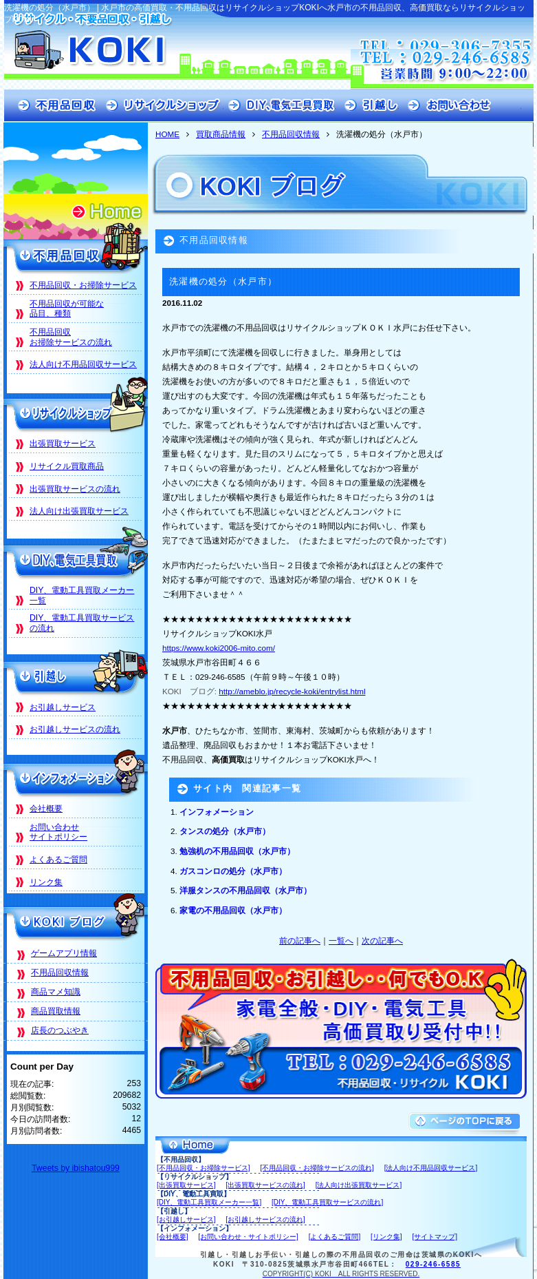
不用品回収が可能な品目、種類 (67, 309)
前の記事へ (299, 940)
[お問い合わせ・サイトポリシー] (248, 1236)
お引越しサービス (63, 707)
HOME (167, 133)
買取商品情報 (220, 133)
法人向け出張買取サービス (79, 511)
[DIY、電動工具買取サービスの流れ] (327, 1202)
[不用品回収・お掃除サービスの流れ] (317, 1168)
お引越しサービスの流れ (75, 729)
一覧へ (341, 940)
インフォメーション (216, 811)
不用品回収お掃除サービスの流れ (71, 337)
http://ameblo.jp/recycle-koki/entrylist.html (292, 691)
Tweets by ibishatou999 (76, 1168)
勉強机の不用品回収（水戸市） (237, 850)
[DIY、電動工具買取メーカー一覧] (209, 1202)
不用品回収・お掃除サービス (83, 285)
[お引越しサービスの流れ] (265, 1219)
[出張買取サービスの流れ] (265, 1185)
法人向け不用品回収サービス (83, 364)
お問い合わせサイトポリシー (58, 832)
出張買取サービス (63, 443)
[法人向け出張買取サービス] (359, 1185)
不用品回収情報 (291, 133)
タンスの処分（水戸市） (224, 830)
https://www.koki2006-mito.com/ (218, 647)
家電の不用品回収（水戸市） (233, 910)
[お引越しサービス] (186, 1219)
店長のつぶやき (60, 1030)
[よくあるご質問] (335, 1236)
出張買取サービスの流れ (75, 489)
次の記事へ (382, 940)
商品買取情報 (55, 1011)
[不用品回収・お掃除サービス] (203, 1168)
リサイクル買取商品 (67, 466)
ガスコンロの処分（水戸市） (233, 870)
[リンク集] (386, 1236)
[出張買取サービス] (186, 1185)
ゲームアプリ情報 (64, 953)
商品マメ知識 (55, 992)
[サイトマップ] (434, 1236)
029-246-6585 (433, 1264)
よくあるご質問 (58, 859)
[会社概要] (172, 1236)
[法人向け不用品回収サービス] (431, 1168)
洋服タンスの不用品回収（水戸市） (245, 890)
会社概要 (46, 808)
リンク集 (46, 882)
